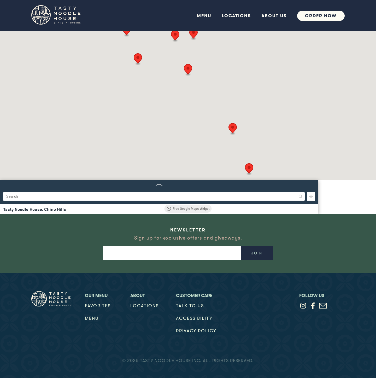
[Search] (36, 39)
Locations (236, 15)
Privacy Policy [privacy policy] (196, 330)
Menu (92, 318)
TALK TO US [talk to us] (190, 305)
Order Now (321, 15)
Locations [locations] (144, 305)
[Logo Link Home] (50, 299)
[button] (235, 51)
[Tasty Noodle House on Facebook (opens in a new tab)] (313, 306)
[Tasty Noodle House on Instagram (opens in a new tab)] (303, 306)
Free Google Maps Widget (188, 208)
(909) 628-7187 (13, 71)
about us (274, 15)
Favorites (98, 305)
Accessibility (194, 318)
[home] (65, 15)
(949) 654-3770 (14, 121)
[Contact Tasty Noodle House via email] (323, 306)
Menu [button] (204, 15)
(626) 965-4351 (13, 171)
